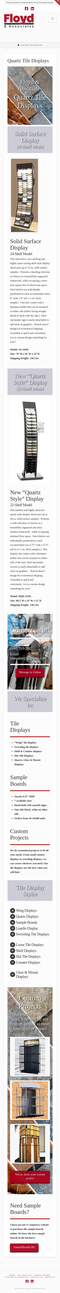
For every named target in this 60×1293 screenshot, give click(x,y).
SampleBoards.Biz (24, 1247)
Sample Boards (42, 1275)
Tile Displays (24, 1275)
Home (12, 1275)
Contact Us (37, 1277)
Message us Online (30, 672)
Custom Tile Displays (17, 1277)
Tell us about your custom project (30, 1176)
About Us (50, 1277)
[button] (52, 18)
